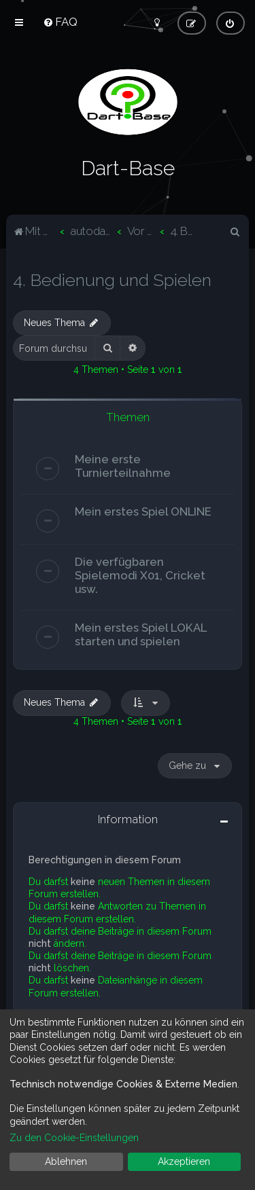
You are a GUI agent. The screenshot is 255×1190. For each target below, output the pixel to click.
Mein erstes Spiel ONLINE (143, 510)
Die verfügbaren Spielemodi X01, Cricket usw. (140, 574)
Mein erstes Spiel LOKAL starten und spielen (140, 633)
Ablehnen (66, 1161)
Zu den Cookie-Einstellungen (74, 1137)
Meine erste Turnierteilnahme (123, 464)
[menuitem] (60, 22)
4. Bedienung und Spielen (112, 278)
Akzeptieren (184, 1161)
